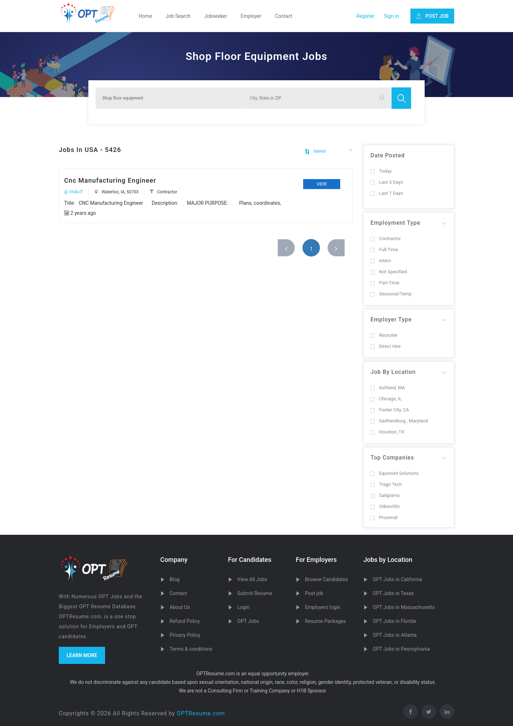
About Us (180, 607)
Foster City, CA (389, 409)
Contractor (385, 238)
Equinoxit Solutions (394, 473)
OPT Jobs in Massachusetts (404, 607)
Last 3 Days (386, 182)
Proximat (384, 517)
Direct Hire (385, 346)
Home (145, 16)
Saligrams (385, 495)
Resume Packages (325, 621)
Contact (283, 16)
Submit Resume (254, 593)
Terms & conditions (191, 649)
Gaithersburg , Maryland (399, 420)
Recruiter (384, 335)
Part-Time (384, 282)
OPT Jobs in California (397, 579)
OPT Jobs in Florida (394, 621)
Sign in (391, 16)
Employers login (322, 607)
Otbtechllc (385, 506)
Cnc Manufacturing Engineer (110, 180)
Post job (314, 593)
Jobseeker (215, 16)
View (322, 184)
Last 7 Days (386, 193)
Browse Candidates (326, 579)
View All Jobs (252, 579)
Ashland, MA (387, 387)
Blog (175, 579)
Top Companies (392, 457)
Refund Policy (185, 621)
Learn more (82, 655)
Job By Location (393, 372)
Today (381, 171)
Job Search (178, 16)
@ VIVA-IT (73, 191)
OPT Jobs (248, 621)
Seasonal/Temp (390, 293)
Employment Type (395, 222)
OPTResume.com (201, 713)
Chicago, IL (386, 398)
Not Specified (388, 271)
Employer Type (391, 319)
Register (365, 16)
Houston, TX (387, 432)
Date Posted (387, 155)
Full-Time (384, 249)
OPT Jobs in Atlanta (394, 635)
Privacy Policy (185, 635)
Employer (251, 16)
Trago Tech (386, 484)
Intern (380, 260)
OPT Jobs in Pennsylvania (401, 649)
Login (243, 607)
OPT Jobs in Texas (393, 593)
